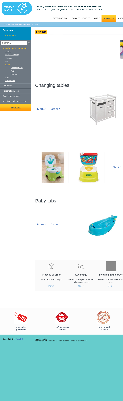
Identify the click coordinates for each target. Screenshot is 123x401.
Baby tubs (14, 74)
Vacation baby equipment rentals (19, 24)
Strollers (8, 52)
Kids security (10, 81)
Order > (56, 108)
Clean (36, 24)
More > (41, 108)
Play (7, 77)
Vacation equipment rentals (15, 101)
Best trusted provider (104, 328)
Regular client (15, 108)
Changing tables (17, 68)
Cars (97, 18)
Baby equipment (81, 18)
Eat (6, 61)
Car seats (8, 58)
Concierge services (11, 96)
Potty (12, 71)
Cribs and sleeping (12, 55)
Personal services (11, 91)
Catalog (109, 18)
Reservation (60, 18)
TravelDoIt (18, 9)
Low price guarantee (21, 328)
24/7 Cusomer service (62, 328)
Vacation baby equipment (15, 48)
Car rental (7, 86)
